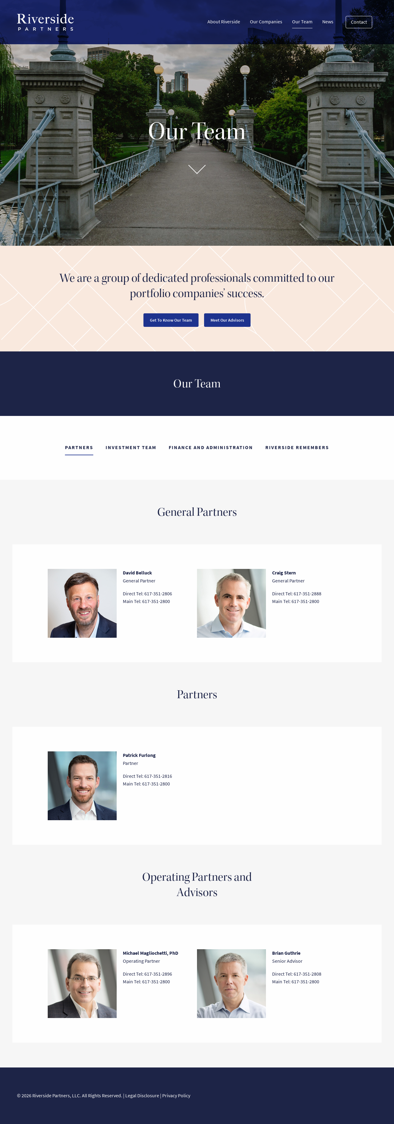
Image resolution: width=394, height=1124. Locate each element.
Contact (359, 22)
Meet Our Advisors (227, 320)
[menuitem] (223, 22)
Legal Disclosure (142, 1095)
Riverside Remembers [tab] (297, 447)
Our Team (302, 23)
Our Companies (266, 21)
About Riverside (223, 21)
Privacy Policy (176, 1095)
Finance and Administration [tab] (211, 447)
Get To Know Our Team (171, 320)
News (327, 21)
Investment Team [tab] (131, 447)
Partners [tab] (79, 447)
